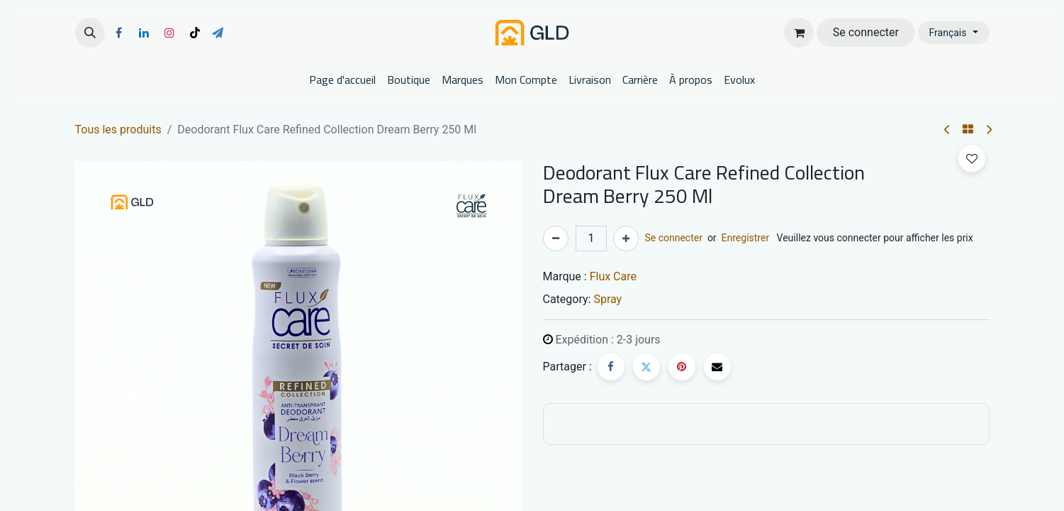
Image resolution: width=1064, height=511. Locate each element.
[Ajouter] (626, 238)
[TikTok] (195, 32)
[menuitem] (342, 79)
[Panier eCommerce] (799, 33)
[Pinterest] (681, 366)
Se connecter (866, 32)
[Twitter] (646, 366)
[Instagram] (169, 32)
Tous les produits (118, 129)
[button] (90, 33)
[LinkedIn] (144, 32)
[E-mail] (717, 366)
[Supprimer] (556, 238)
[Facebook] (119, 32)
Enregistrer (746, 237)
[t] (217, 32)
